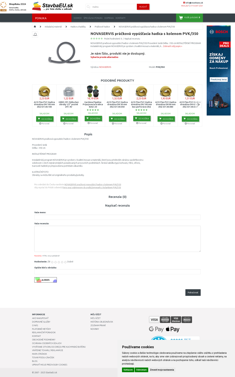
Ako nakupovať (40, 318)
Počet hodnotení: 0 (113, 39)
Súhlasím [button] (128, 370)
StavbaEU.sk (51, 372)
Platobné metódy (41, 329)
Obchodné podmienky (43, 339)
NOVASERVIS (105, 67)
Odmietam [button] (141, 370)
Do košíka (45, 119)
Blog (34, 361)
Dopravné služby (41, 322)
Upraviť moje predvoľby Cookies (49, 364)
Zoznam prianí (98, 325)
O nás (35, 325)
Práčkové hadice (102, 27)
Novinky (95, 329)
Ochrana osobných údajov (47, 343)
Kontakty (120, 18)
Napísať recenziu (132, 39)
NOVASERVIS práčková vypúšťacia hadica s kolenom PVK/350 (147, 27)
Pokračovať (193, 292)
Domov (78, 18)
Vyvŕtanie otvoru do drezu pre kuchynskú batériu (59, 347)
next (198, 104)
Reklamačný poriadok (44, 332)
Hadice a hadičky (78, 27)
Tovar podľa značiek (43, 357)
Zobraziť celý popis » (172, 46)
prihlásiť (185, 6)
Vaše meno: (40, 212)
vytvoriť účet (196, 6)
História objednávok (102, 322)
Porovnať (44, 124)
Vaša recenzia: (41, 223)
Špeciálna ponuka (93, 18)
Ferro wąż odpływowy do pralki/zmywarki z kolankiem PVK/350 (91, 187)
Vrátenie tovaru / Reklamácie (47, 350)
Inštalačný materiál (53, 27)
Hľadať (143, 7)
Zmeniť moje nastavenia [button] (162, 370)
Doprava (109, 18)
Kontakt (36, 336)
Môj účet (95, 318)
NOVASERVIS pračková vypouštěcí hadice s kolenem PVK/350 (92, 184)
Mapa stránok (39, 354)
